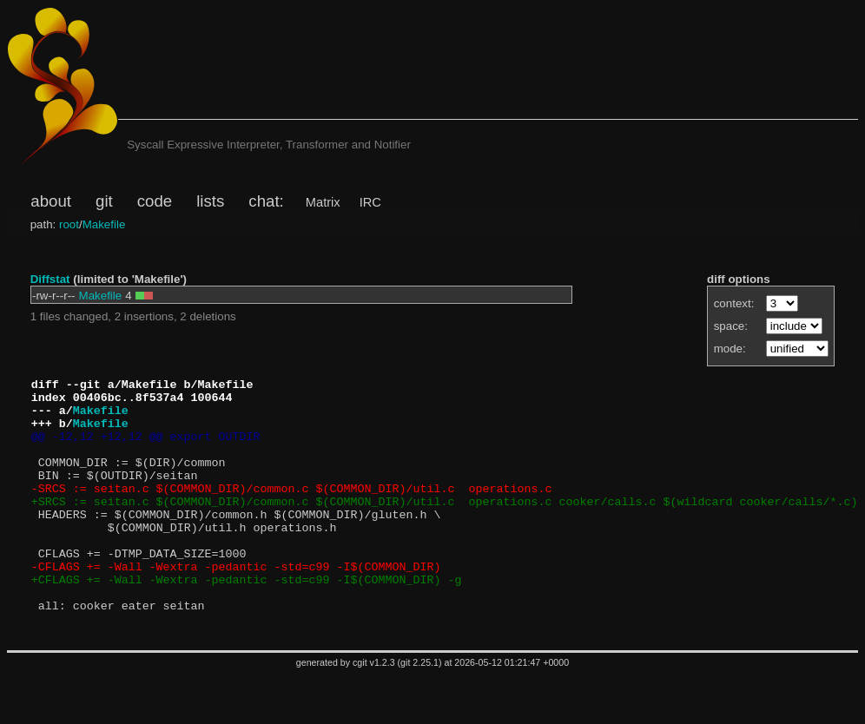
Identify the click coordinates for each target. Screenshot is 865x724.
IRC (370, 202)
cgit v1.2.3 (374, 712)
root (69, 224)
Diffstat (50, 279)
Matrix (323, 202)
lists (210, 201)
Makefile (104, 224)
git (104, 201)
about (50, 201)
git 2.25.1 (419, 712)
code (154, 201)
